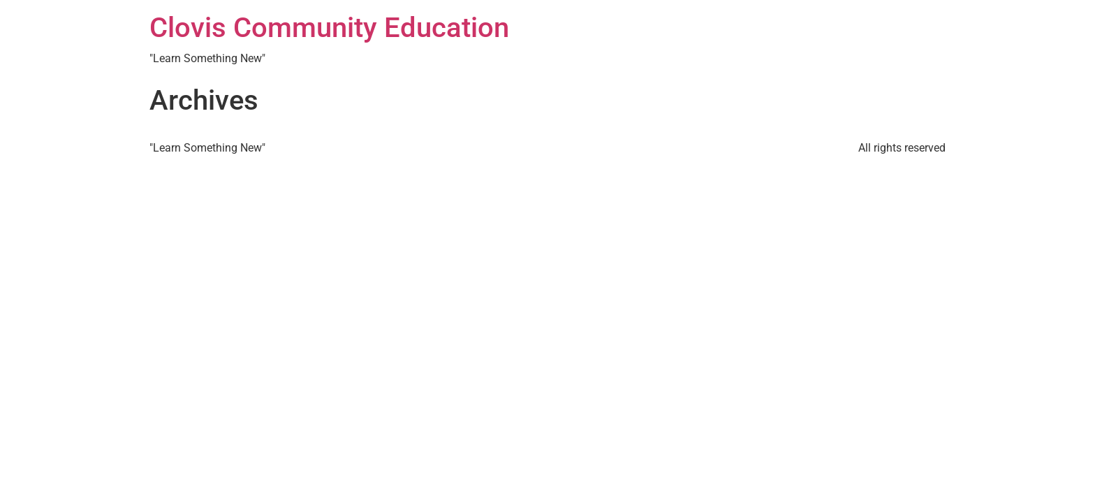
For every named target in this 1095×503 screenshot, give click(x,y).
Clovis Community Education (329, 27)
